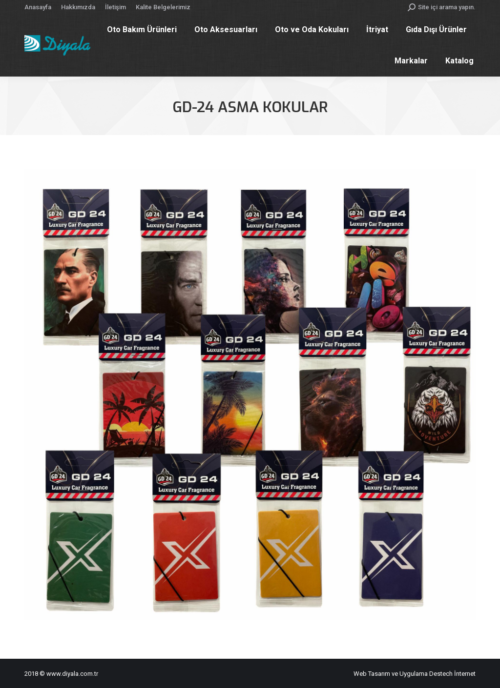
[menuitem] (37, 7)
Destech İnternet (452, 673)
